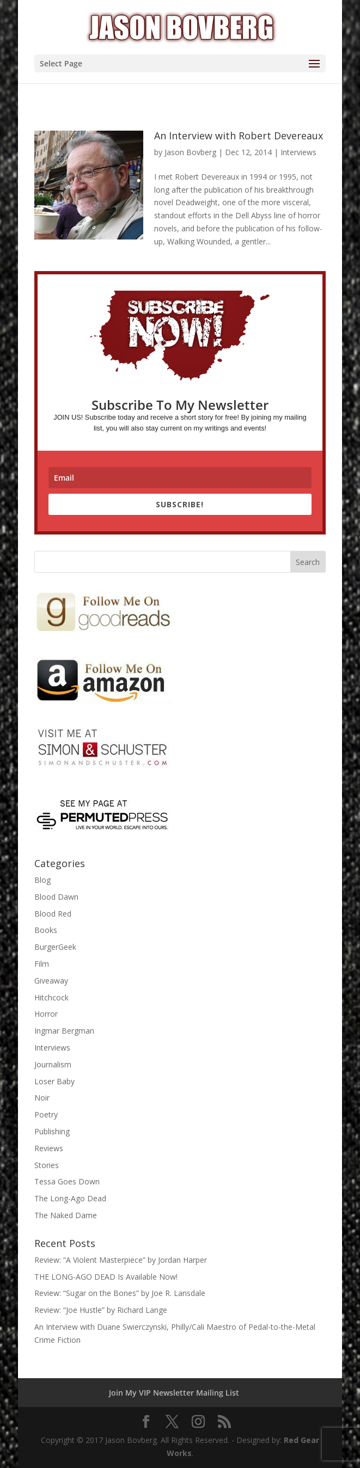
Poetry (46, 1114)
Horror (46, 1014)
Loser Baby (54, 1081)
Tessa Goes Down (67, 1181)
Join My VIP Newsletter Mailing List (174, 1392)
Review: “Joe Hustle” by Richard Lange (100, 1310)
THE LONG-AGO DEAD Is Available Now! (106, 1277)
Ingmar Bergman (64, 1030)
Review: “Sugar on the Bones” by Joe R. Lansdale (119, 1293)
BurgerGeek (55, 947)
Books (45, 930)
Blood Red (52, 913)
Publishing (52, 1131)
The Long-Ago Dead (70, 1198)
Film (41, 964)
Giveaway (51, 980)
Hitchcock (51, 997)
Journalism (52, 1064)
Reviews (48, 1148)
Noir (42, 1097)
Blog (42, 880)
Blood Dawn (56, 897)
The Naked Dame (65, 1215)
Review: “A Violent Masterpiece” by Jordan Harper (120, 1260)
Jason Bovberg (190, 152)
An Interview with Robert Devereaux (238, 135)
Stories (46, 1165)
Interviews (298, 152)
